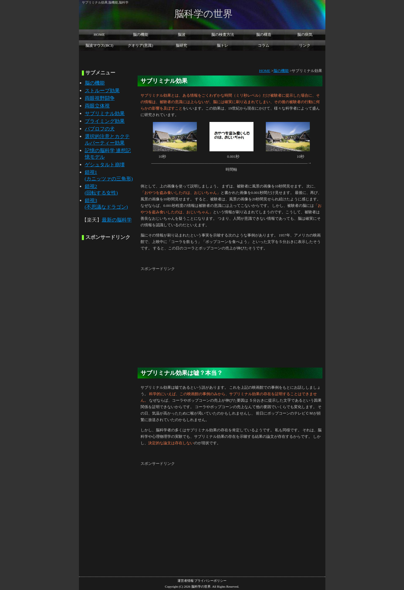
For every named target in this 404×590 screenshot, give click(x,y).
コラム (263, 45)
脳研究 (181, 45)
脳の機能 (140, 34)
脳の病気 (304, 34)
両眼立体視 (97, 106)
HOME (99, 34)
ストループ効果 (102, 90)
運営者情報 (186, 580)
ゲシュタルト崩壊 (105, 164)
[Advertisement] (202, 56)
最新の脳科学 (117, 220)
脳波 (181, 34)
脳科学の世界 (203, 13)
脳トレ (222, 45)
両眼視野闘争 (100, 98)
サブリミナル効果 (105, 113)
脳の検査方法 (222, 34)
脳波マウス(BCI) (99, 45)
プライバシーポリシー (210, 580)
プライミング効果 (105, 121)
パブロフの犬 (100, 129)
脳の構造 (263, 34)
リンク (304, 45)
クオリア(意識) (140, 45)
